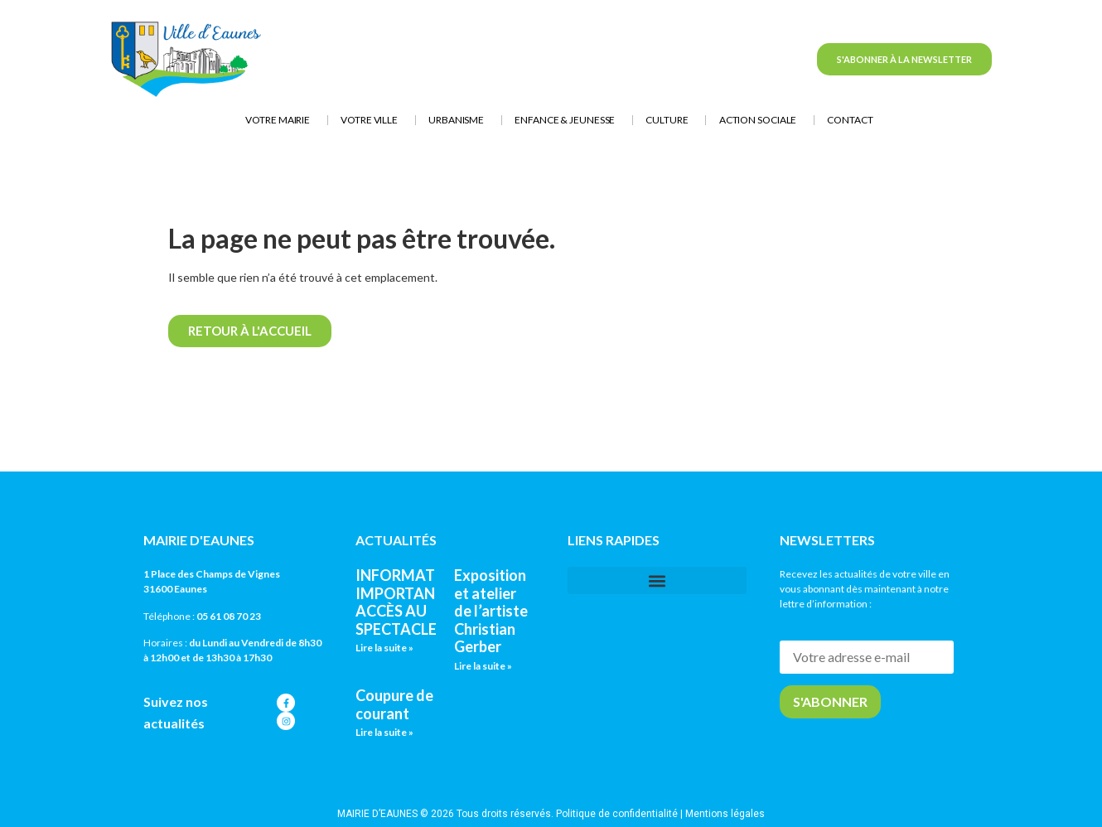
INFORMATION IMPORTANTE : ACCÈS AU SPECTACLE (409, 602)
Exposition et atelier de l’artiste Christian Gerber (491, 610)
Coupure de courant (394, 704)
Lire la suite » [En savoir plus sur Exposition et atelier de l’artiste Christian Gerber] (483, 666)
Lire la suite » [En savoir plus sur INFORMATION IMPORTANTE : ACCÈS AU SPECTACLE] (384, 647)
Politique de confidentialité (617, 814)
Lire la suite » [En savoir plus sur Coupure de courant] (384, 732)
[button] (657, 580)
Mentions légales (725, 814)
